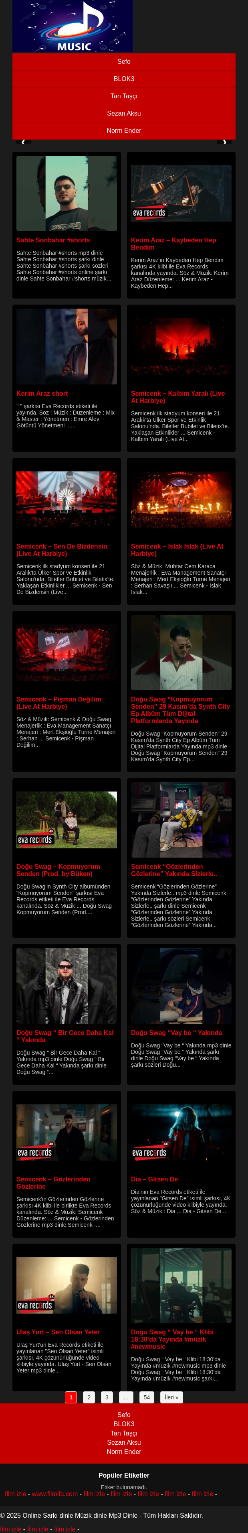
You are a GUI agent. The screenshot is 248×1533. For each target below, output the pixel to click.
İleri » (171, 1397)
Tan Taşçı (124, 96)
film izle (15, 1493)
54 (147, 1397)
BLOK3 (124, 78)
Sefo (124, 61)
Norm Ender (124, 130)
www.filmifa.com (55, 1493)
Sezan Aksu (124, 113)
